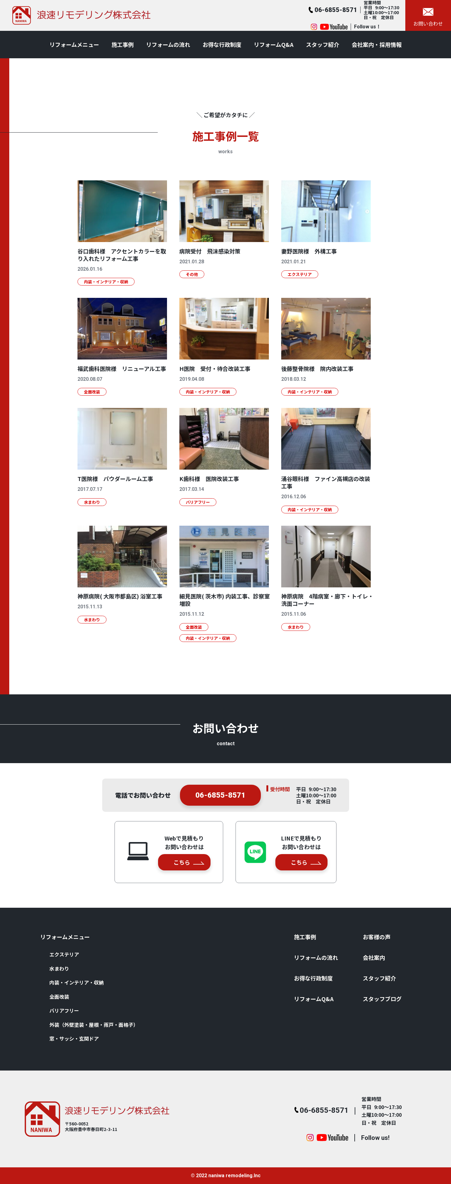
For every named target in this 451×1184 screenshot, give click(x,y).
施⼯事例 (122, 44)
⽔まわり (59, 968)
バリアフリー (64, 1010)
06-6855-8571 (220, 802)
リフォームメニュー (74, 44)
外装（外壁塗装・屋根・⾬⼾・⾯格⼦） (93, 1024)
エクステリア (64, 954)
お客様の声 (376, 937)
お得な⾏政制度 (222, 44)
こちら (188, 862)
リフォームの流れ (168, 44)
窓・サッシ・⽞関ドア (74, 1038)
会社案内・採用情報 (377, 44)
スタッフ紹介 (322, 44)
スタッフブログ (382, 999)
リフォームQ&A (274, 44)
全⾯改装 (59, 996)
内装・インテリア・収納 (76, 982)
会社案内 (374, 957)
